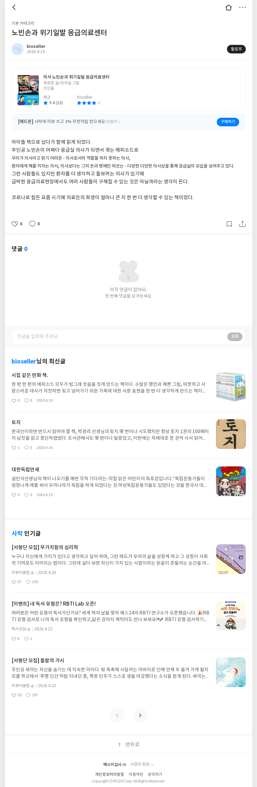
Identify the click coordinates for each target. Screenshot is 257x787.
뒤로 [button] (15, 7)
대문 (228, 7)
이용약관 (136, 774)
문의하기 (155, 774)
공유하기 (242, 224)
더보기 (242, 7)
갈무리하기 (229, 224)
